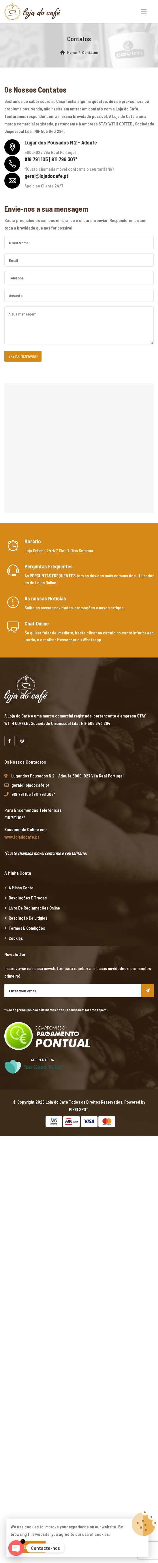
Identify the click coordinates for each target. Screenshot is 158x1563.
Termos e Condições (27, 928)
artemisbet (33, 1274)
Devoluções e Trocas (28, 897)
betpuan (20, 1461)
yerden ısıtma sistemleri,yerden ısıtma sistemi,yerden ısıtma (104, 1184)
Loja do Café (57, 1101)
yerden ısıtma (64, 1244)
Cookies (16, 938)
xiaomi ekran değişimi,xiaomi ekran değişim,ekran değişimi (95, 1139)
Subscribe (147, 990)
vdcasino (73, 1274)
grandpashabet (115, 1274)
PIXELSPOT (78, 1109)
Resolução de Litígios (28, 917)
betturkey (39, 1559)
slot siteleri (132, 1446)
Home (72, 52)
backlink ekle (12, 1139)
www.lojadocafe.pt (21, 836)
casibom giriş (141, 1274)
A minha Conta (21, 887)
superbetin (54, 1274)
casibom (46, 1326)
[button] (143, 12)
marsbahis (34, 1139)
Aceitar (28, 1546)
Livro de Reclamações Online (34, 907)
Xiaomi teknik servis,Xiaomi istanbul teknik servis (82, 1251)
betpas (22, 1559)
